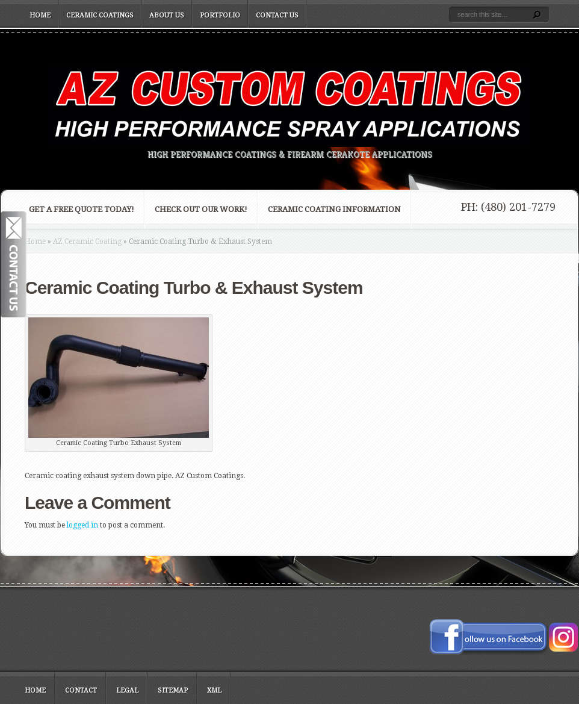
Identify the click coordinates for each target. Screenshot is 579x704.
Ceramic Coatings (100, 15)
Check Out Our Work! (201, 209)
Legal (127, 690)
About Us (166, 15)
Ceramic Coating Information (334, 209)
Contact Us (277, 15)
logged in (82, 525)
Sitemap (173, 690)
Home (40, 15)
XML (214, 690)
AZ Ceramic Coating (87, 241)
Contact (81, 690)
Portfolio (220, 15)
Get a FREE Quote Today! (81, 209)
